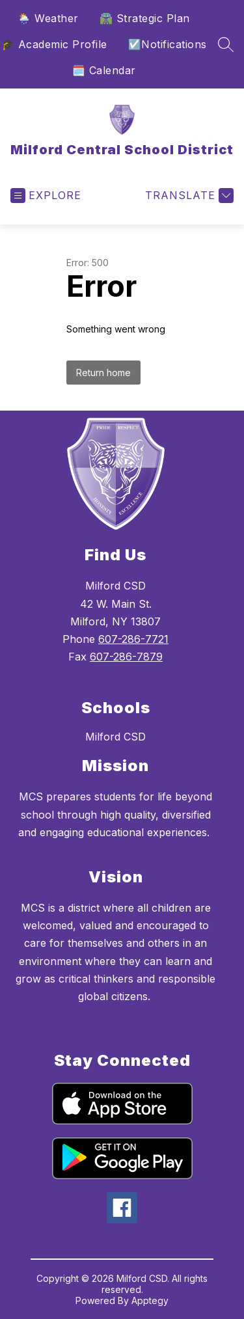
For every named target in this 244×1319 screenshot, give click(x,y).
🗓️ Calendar (104, 70)
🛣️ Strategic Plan (145, 18)
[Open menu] (45, 195)
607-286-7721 (133, 639)
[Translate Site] (188, 195)
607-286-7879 (126, 656)
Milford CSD (115, 736)
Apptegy (150, 1300)
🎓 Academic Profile (54, 44)
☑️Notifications (167, 44)
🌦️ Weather (48, 18)
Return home (103, 372)
